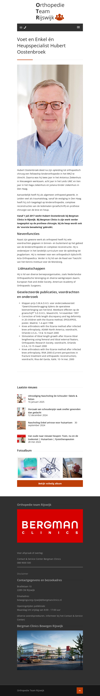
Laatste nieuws (27, 387)
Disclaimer (22, 573)
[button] (78, 27)
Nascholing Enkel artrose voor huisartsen (50, 422)
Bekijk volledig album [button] (50, 483)
